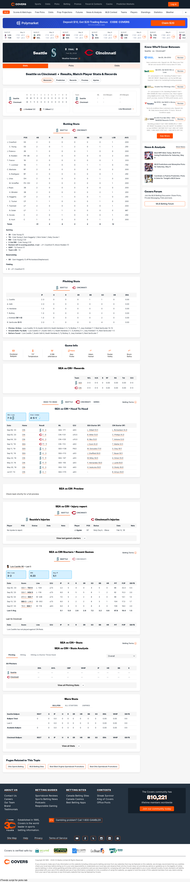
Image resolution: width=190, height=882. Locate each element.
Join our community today (157, 808)
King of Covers (105, 799)
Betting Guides (46, 789)
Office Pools (103, 802)
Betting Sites (76, 789)
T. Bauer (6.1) (117, 453)
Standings (145, 12)
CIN (80, 388)
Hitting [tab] (23, 655)
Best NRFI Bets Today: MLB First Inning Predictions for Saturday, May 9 (169, 155)
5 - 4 (44, 458)
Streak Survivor (105, 795)
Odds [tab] (117, 65)
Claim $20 (168, 22)
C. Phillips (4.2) (118, 435)
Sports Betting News (46, 799)
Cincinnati (106, 52)
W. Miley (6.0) (92, 458)
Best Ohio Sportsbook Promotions (103, 766)
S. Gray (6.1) (117, 449)
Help (25, 838)
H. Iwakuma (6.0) (94, 467)
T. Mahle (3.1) (117, 444)
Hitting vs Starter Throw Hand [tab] (43, 655)
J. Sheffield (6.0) (93, 453)
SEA (80, 383)
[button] (132, 530)
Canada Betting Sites (77, 795)
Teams (124, 12)
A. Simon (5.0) (117, 458)
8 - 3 (44, 467)
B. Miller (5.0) (92, 435)
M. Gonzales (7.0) (94, 449)
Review (180, 57)
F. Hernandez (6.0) (94, 463)
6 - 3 (44, 439)
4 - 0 (44, 462)
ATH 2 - (27, 597)
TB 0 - (26, 606)
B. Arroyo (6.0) (118, 472)
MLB (6, 12)
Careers (8, 799)
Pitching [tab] (11, 655)
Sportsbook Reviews (46, 795)
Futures (79, 12)
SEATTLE (62, 512)
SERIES (96, 402)
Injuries (96, 80)
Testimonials (11, 809)
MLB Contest (111, 12)
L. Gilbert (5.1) (92, 430)
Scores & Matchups (22, 12)
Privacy (39, 838)
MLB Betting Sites (37, 766)
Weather (170, 12)
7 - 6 (44, 435)
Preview (85, 80)
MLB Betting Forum (165, 203)
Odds (50, 12)
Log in (173, 4)
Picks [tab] (71, 65)
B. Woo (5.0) (92, 439)
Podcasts (40, 802)
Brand (7, 805)
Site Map (12, 838)
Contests (104, 789)
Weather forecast (69, 58)
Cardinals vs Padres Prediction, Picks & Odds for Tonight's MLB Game (169, 177)
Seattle (40, 52)
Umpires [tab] (86, 705)
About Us (11, 789)
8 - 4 (44, 430)
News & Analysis (94, 12)
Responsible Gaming (46, 805)
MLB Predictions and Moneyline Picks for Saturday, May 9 (169, 165)
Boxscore (47, 80)
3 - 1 (44, 472)
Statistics (158, 12)
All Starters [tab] (71, 705)
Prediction (60, 80)
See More (165, 136)
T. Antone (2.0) (118, 439)
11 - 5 (44, 444)
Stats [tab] (25, 65)
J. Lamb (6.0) (117, 463)
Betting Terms (129, 402)
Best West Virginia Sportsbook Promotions (67, 766)
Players (133, 12)
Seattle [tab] (62, 130)
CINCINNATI (79, 512)
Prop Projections (64, 12)
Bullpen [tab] (56, 705)
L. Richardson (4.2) (119, 430)
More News (180, 147)
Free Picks (40, 12)
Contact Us (10, 795)
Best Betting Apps (76, 802)
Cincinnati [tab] (79, 130)
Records (73, 80)
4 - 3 (44, 453)
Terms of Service (58, 838)
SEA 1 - (27, 588)
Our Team (9, 802)
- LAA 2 (27, 601)
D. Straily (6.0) (117, 467)
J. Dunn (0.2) (92, 444)
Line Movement (125, 109)
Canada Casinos (75, 799)
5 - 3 (44, 449)
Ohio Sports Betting (16, 766)
